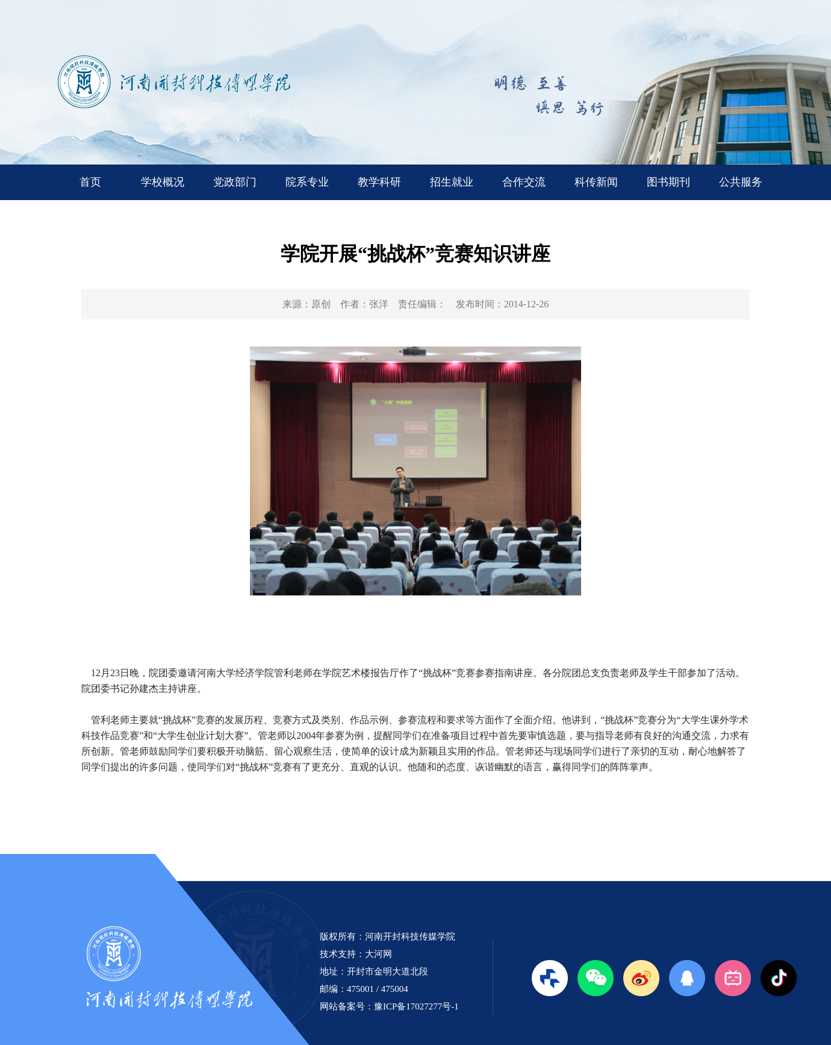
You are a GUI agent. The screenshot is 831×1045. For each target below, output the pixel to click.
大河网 (378, 954)
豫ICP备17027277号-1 (416, 1006)
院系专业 (307, 182)
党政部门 (235, 182)
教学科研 (379, 182)
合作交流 (524, 182)
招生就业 (451, 182)
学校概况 (162, 182)
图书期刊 (668, 182)
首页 (90, 182)
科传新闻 (596, 182)
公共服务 (740, 182)
